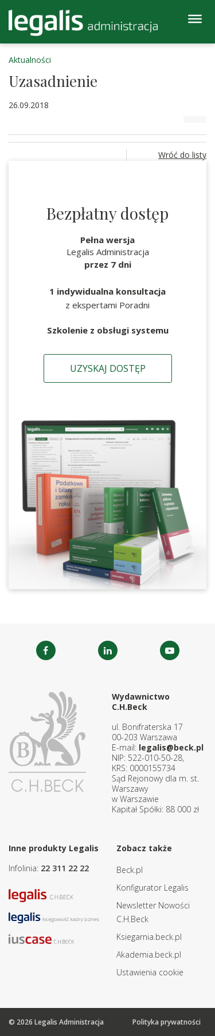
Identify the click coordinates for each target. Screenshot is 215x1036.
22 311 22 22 (65, 868)
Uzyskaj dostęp (108, 368)
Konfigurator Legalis (152, 887)
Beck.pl (129, 869)
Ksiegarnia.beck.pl (149, 936)
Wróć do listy (182, 154)
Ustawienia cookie (149, 972)
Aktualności (30, 59)
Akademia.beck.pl (148, 954)
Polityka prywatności (166, 1022)
